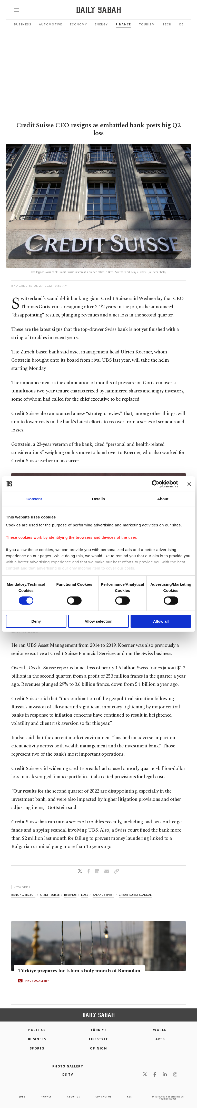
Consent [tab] (34, 498)
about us (73, 1096)
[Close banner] (189, 484)
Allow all (161, 621)
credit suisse (50, 895)
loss (84, 895)
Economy (78, 24)
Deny (36, 621)
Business (22, 24)
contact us (103, 1096)
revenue (70, 895)
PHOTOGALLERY (37, 980)
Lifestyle (98, 1039)
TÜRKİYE (98, 1030)
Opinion (98, 1048)
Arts (160, 1039)
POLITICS (37, 1030)
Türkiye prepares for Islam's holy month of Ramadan (79, 971)
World (160, 1030)
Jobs (22, 1096)
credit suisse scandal (135, 895)
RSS (129, 1096)
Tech (166, 24)
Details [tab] (98, 498)
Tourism (147, 24)
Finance (123, 24)
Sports (37, 1048)
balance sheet (103, 895)
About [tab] (163, 498)
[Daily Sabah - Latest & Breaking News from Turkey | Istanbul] (98, 10)
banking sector (23, 895)
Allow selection (98, 621)
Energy (101, 24)
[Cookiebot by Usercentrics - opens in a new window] (155, 484)
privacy (46, 1096)
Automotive (50, 24)
